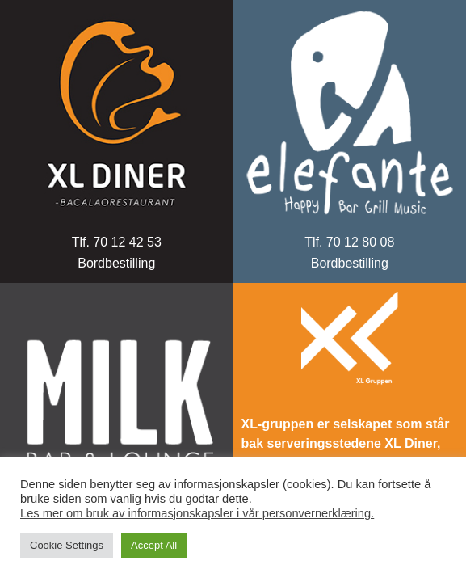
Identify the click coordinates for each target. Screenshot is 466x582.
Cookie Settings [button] (66, 545)
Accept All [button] (154, 545)
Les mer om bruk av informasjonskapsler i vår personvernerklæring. (197, 513)
